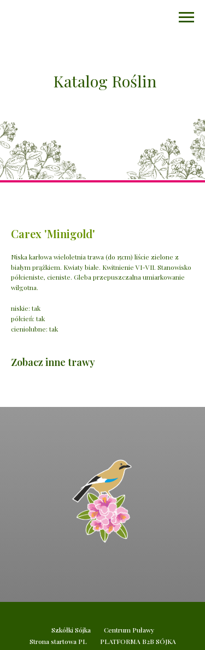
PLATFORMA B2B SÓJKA (138, 641)
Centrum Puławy (129, 629)
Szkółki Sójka (71, 629)
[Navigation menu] (186, 17)
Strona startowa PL (58, 641)
